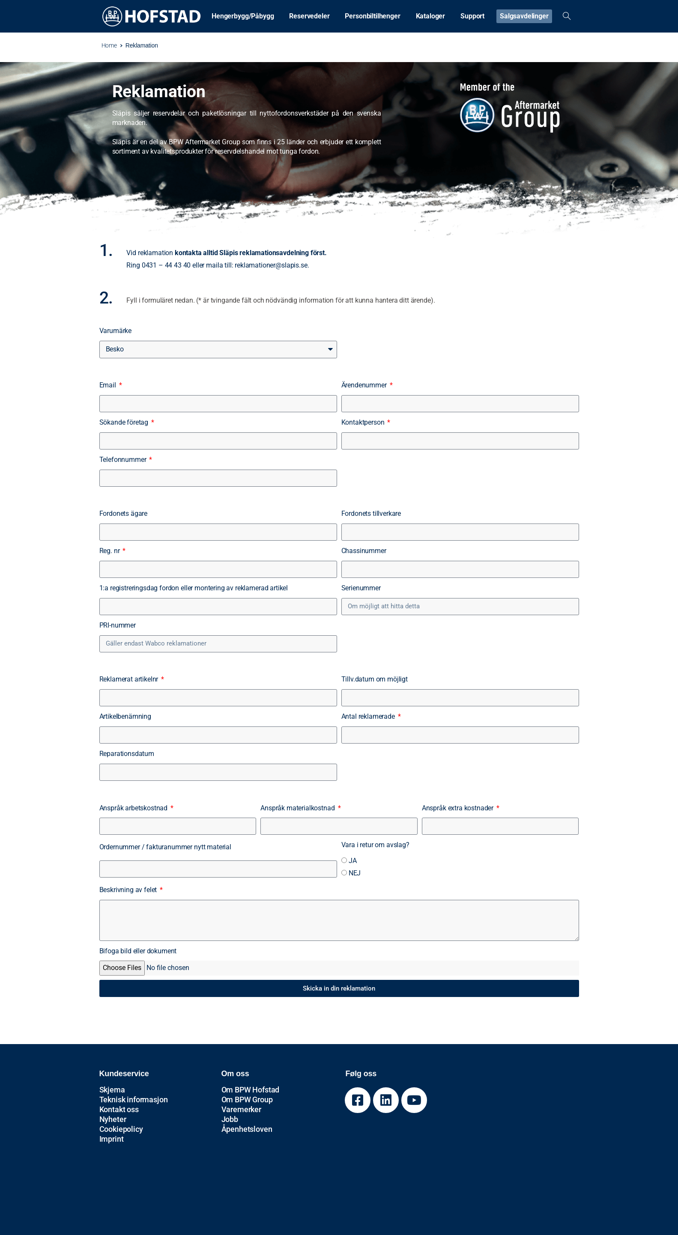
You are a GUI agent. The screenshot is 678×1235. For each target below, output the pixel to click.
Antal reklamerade (369, 716)
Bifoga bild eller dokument (138, 951)
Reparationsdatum (126, 754)
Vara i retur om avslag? (375, 845)
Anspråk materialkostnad (298, 808)
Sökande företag (124, 422)
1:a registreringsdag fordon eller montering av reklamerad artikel (193, 588)
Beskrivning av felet (129, 890)
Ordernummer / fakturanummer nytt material (165, 847)
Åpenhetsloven (246, 1129)
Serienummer (361, 588)
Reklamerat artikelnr (129, 679)
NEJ (355, 873)
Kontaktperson (363, 422)
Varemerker (241, 1109)
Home (104, 45)
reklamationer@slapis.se (271, 265)
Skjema (112, 1089)
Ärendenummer (364, 385)
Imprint (111, 1138)
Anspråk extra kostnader (458, 808)
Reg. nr (110, 551)
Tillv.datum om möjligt (374, 679)
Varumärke (115, 331)
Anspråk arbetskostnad (134, 808)
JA (353, 861)
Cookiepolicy (121, 1129)
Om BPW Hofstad (250, 1089)
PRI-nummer (117, 625)
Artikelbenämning (125, 716)
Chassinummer (363, 551)
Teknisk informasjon (133, 1099)
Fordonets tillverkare (371, 513)
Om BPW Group (247, 1099)
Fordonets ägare (123, 513)
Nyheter (112, 1119)
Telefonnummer (123, 459)
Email (108, 385)
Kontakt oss (119, 1109)
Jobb (229, 1119)
